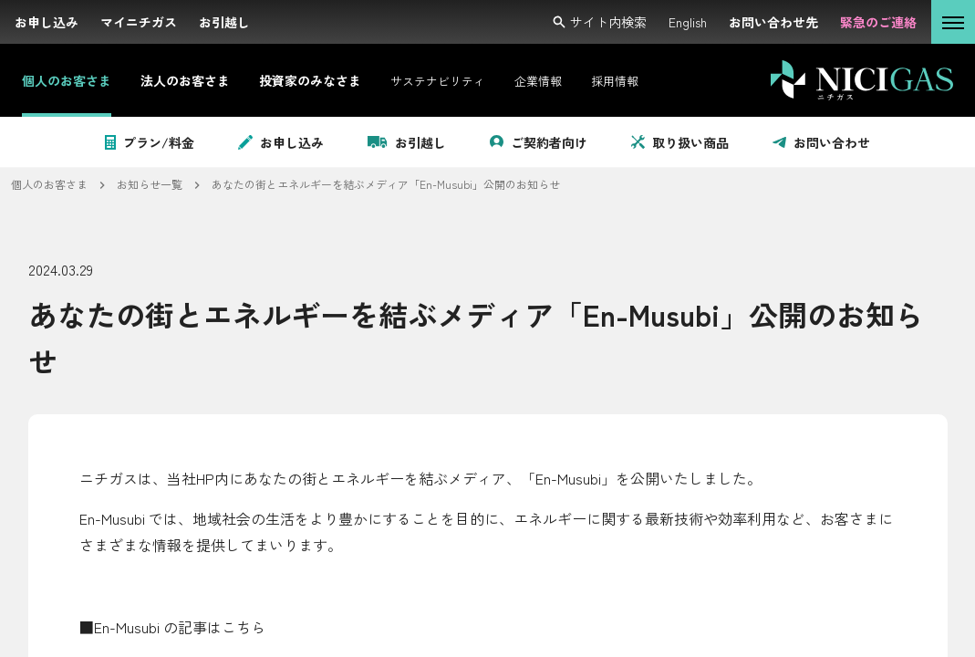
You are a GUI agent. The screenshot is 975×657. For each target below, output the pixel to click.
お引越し (407, 142)
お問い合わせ (821, 142)
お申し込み (281, 142)
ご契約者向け (538, 142)
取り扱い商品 (680, 142)
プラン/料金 (149, 142)
